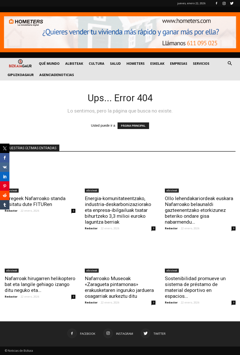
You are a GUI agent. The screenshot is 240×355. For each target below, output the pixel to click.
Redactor (11, 210)
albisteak (11, 190)
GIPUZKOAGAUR (21, 75)
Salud (115, 63)
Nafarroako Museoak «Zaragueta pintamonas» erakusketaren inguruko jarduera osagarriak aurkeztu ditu (119, 287)
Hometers (135, 63)
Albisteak (74, 63)
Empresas (178, 63)
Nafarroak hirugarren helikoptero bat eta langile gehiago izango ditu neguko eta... (40, 284)
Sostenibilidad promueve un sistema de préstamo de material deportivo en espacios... (195, 287)
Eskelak (157, 63)
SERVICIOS (201, 63)
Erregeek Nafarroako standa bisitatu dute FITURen (35, 201)
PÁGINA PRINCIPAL (133, 125)
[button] (230, 64)
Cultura (96, 63)
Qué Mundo (49, 63)
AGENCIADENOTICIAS (56, 75)
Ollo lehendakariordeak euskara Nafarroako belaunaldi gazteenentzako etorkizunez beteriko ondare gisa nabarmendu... (199, 210)
